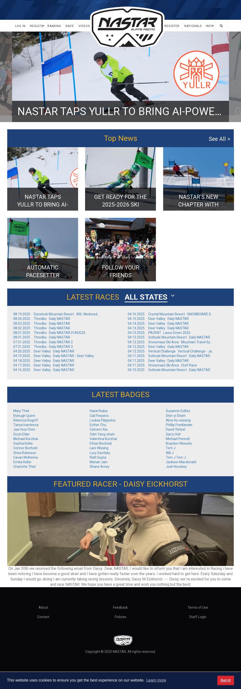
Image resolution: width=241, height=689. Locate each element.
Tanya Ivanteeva (25, 425)
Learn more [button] (156, 680)
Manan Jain (98, 462)
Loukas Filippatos (103, 420)
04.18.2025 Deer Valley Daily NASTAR (44, 361)
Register (172, 26)
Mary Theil (21, 411)
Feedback (120, 607)
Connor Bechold (25, 448)
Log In (20, 26)
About (43, 607)
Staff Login (197, 617)
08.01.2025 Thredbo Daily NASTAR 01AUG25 (50, 333)
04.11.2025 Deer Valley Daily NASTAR (159, 361)
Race (70, 26)
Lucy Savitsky (100, 453)
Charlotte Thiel (24, 467)
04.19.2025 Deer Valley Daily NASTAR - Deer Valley (54, 356)
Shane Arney (99, 467)
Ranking (54, 26)
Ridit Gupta (98, 457)
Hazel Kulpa (98, 411)
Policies (120, 617)
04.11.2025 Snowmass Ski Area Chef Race (163, 365)
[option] (120, 77)
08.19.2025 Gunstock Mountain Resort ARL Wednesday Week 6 (56, 314)
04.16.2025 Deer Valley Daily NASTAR (44, 370)
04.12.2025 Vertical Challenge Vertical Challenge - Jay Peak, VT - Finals (171, 351)
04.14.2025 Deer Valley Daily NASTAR (159, 323)
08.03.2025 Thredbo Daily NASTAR (42, 323)
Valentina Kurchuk (103, 439)
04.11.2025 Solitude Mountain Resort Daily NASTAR (170, 356)
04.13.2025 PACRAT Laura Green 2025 (160, 333)
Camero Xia (98, 429)
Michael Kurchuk (25, 439)
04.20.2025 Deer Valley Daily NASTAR (44, 351)
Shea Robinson (24, 453)
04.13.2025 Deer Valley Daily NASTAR (159, 328)
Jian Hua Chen (24, 429)
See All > (219, 139)
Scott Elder (21, 434)
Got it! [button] (226, 680)
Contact (43, 617)
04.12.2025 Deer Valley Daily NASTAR (159, 347)
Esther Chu (98, 425)
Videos (84, 26)
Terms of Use (197, 607)
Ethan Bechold (101, 443)
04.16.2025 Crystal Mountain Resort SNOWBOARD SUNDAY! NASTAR (171, 314)
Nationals (193, 26)
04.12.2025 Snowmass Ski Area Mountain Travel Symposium (171, 342)
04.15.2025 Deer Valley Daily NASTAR (159, 319)
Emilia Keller (22, 462)
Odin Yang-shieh (102, 434)
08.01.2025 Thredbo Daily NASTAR (42, 337)
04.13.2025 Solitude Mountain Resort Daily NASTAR (170, 337)
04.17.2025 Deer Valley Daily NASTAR (44, 365)
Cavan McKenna (25, 457)
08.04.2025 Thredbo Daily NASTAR (42, 319)
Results (36, 26)
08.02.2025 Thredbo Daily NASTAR (42, 328)
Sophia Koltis (23, 443)
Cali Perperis (99, 416)
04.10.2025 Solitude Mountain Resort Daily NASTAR (170, 370)
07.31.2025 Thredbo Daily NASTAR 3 (43, 347)
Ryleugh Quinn (24, 416)
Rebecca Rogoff (25, 420)
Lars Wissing (99, 448)
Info (209, 26)
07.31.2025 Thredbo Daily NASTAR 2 (43, 342)
